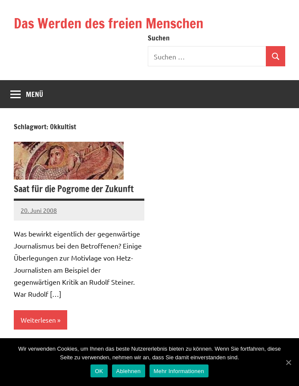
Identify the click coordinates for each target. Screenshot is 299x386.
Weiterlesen (38, 320)
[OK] (288, 362)
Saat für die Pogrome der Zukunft (74, 189)
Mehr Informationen (179, 371)
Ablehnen (128, 371)
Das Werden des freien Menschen (108, 23)
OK (99, 371)
